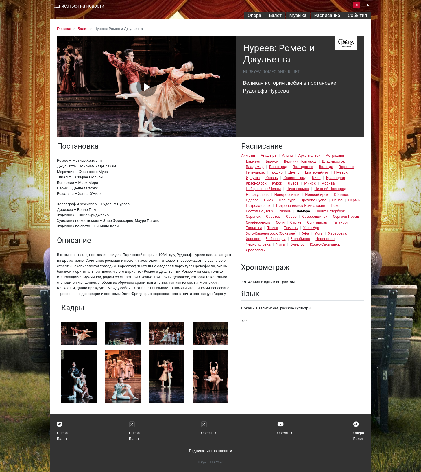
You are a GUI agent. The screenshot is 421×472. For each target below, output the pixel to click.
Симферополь (258, 222)
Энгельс (297, 244)
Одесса (252, 200)
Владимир (255, 167)
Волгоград (278, 167)
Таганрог (340, 222)
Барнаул (253, 161)
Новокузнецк (257, 194)
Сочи (280, 222)
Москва (328, 183)
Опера (254, 15)
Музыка (297, 15)
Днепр (293, 172)
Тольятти (254, 228)
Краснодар (335, 178)
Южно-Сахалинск (325, 244)
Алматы (248, 155)
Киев (316, 178)
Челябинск (300, 239)
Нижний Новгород (330, 189)
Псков (336, 205)
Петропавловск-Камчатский (300, 205)
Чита (280, 244)
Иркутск (253, 178)
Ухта (318, 233)
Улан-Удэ (311, 228)
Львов (293, 183)
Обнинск (341, 194)
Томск (272, 228)
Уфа (305, 233)
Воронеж (346, 167)
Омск (268, 200)
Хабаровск (337, 233)
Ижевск (341, 172)
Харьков (253, 239)
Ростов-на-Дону (259, 211)
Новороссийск (287, 194)
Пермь (354, 200)
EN (367, 5)
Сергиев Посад (346, 216)
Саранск (253, 216)
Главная (64, 29)
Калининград (294, 178)
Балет (275, 15)
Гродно (277, 172)
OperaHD (208, 433)
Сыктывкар (317, 222)
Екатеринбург (316, 172)
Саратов (273, 216)
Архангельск (309, 155)
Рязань (285, 211)
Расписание (327, 15)
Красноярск (256, 183)
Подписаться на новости (77, 6)
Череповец (325, 239)
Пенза (337, 200)
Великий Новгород (300, 161)
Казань (271, 178)
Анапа (287, 155)
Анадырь (268, 155)
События (357, 15)
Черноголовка (258, 244)
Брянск (272, 161)
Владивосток (333, 161)
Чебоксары (276, 239)
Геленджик (255, 172)
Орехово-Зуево (313, 200)
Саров (291, 216)
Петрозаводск (258, 205)
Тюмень (291, 228)
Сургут (295, 222)
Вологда (326, 167)
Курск (277, 183)
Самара (303, 211)
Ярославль (255, 250)
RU (356, 5)
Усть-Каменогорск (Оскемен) (271, 233)
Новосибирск (316, 194)
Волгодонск (303, 167)
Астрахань (335, 155)
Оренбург (287, 200)
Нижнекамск (298, 189)
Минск (310, 183)
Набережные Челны (263, 189)
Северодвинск (314, 216)
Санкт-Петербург (329, 211)
